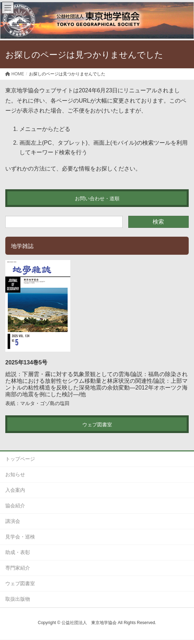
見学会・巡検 (20, 537)
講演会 (12, 521)
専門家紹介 (17, 568)
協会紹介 (15, 505)
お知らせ (15, 474)
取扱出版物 (17, 599)
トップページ (20, 459)
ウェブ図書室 (20, 583)
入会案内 (15, 490)
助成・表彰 (17, 552)
